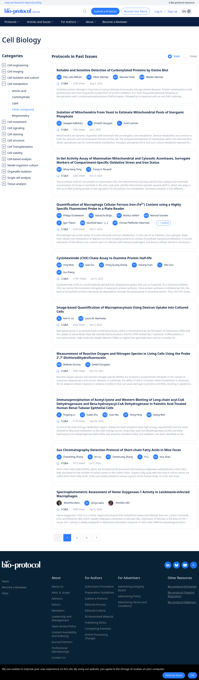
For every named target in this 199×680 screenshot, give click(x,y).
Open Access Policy (64, 626)
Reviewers (58, 610)
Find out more (173, 675)
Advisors (57, 598)
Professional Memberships (60, 649)
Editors (56, 604)
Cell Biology (21, 40)
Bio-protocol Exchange (182, 586)
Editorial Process (95, 604)
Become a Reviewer (114, 22)
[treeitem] (25, 65)
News (5, 581)
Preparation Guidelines (99, 592)
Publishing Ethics (95, 622)
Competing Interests (98, 628)
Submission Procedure (99, 586)
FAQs (5, 593)
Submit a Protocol (96, 598)
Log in (158, 11)
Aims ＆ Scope (61, 592)
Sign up (172, 11)
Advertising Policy (129, 596)
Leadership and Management (62, 618)
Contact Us (58, 657)
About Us (57, 586)
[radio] (174, 56)
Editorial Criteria (95, 610)
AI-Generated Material (99, 616)
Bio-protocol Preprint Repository (181, 594)
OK (192, 675)
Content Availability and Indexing (64, 634)
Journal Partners (62, 642)
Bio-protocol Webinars (182, 602)
